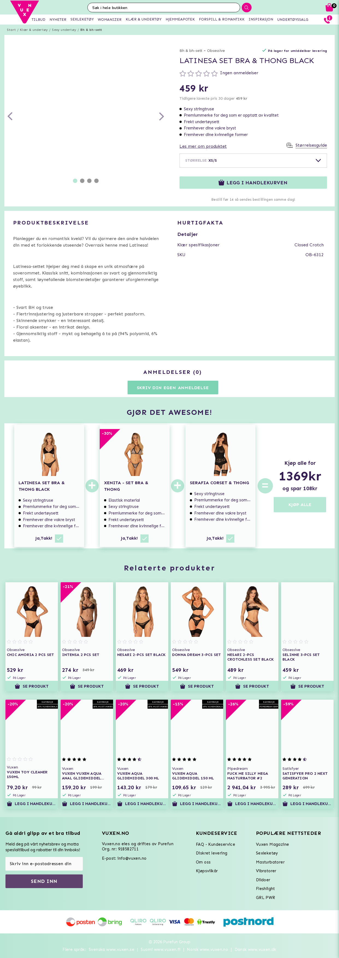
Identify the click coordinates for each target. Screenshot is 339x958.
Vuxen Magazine (272, 844)
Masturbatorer (270, 862)
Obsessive (216, 50)
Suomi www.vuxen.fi (160, 949)
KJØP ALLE (299, 504)
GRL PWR (265, 897)
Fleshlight (265, 888)
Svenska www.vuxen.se (111, 949)
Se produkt (32, 686)
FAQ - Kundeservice (215, 844)
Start (11, 30)
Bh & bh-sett (91, 30)
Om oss (203, 862)
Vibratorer (266, 870)
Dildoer (263, 879)
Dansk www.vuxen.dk (255, 949)
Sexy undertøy (64, 30)
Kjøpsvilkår (207, 870)
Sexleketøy (267, 853)
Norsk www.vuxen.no (207, 949)
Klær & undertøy (34, 30)
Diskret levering (211, 853)
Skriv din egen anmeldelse (173, 387)
